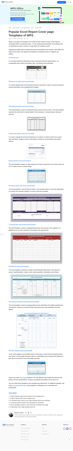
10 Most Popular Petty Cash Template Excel (22, 398)
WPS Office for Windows (25, 428)
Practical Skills (38, 27)
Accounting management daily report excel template (24, 301)
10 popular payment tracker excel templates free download (26, 402)
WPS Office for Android (25, 433)
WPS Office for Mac (24, 431)
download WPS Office (20, 385)
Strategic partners (45, 433)
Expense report (14, 57)
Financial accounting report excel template (22, 106)
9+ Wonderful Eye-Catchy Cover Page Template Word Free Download (29, 400)
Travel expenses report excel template (21, 350)
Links (43, 428)
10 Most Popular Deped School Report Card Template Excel (26, 396)
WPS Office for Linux (25, 439)
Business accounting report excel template (22, 81)
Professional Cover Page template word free (22, 407)
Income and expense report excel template (22, 133)
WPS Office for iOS (24, 436)
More (32, 27)
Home (10, 27)
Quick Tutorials (16, 27)
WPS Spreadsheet (25, 27)
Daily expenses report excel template (20, 160)
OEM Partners (44, 431)
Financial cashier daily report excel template (22, 185)
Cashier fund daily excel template (19, 266)
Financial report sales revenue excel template (23, 224)
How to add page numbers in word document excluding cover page (28, 405)
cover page (23, 377)
